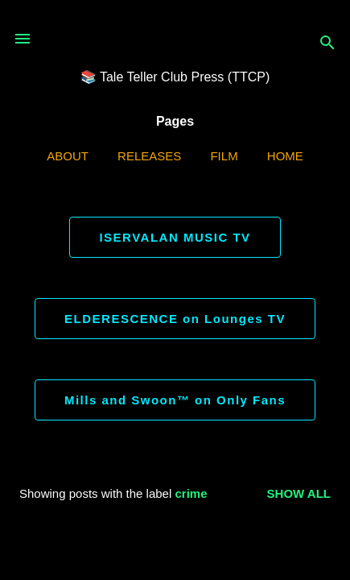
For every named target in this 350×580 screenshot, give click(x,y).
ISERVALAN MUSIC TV (174, 237)
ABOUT (68, 156)
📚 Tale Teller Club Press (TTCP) (175, 77)
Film (223, 156)
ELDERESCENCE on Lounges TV (175, 318)
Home (285, 156)
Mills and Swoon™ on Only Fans (175, 400)
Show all (299, 493)
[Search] (327, 43)
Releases (149, 156)
